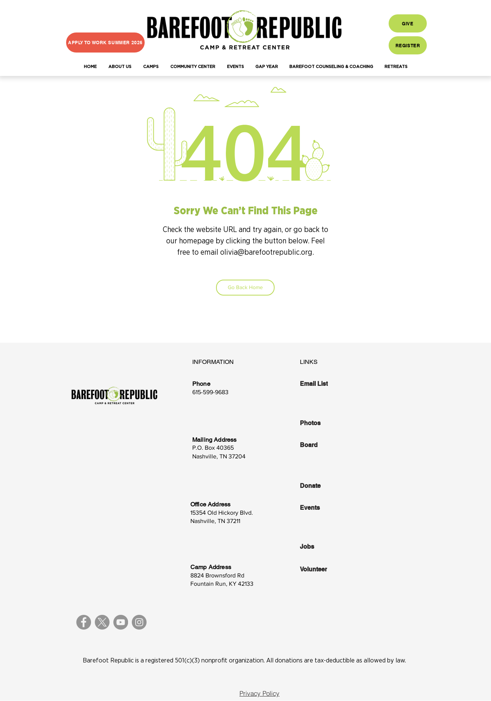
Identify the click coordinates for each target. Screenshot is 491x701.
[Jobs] (326, 546)
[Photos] (326, 423)
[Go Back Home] (245, 288)
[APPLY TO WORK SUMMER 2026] (105, 42)
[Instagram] (139, 622)
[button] (119, 67)
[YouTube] (120, 622)
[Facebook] (83, 622)
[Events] (326, 507)
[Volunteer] (326, 569)
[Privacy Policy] (259, 693)
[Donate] (326, 485)
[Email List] (326, 383)
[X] (102, 622)
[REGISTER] (408, 45)
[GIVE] (408, 23)
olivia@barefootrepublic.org (266, 252)
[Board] (326, 445)
